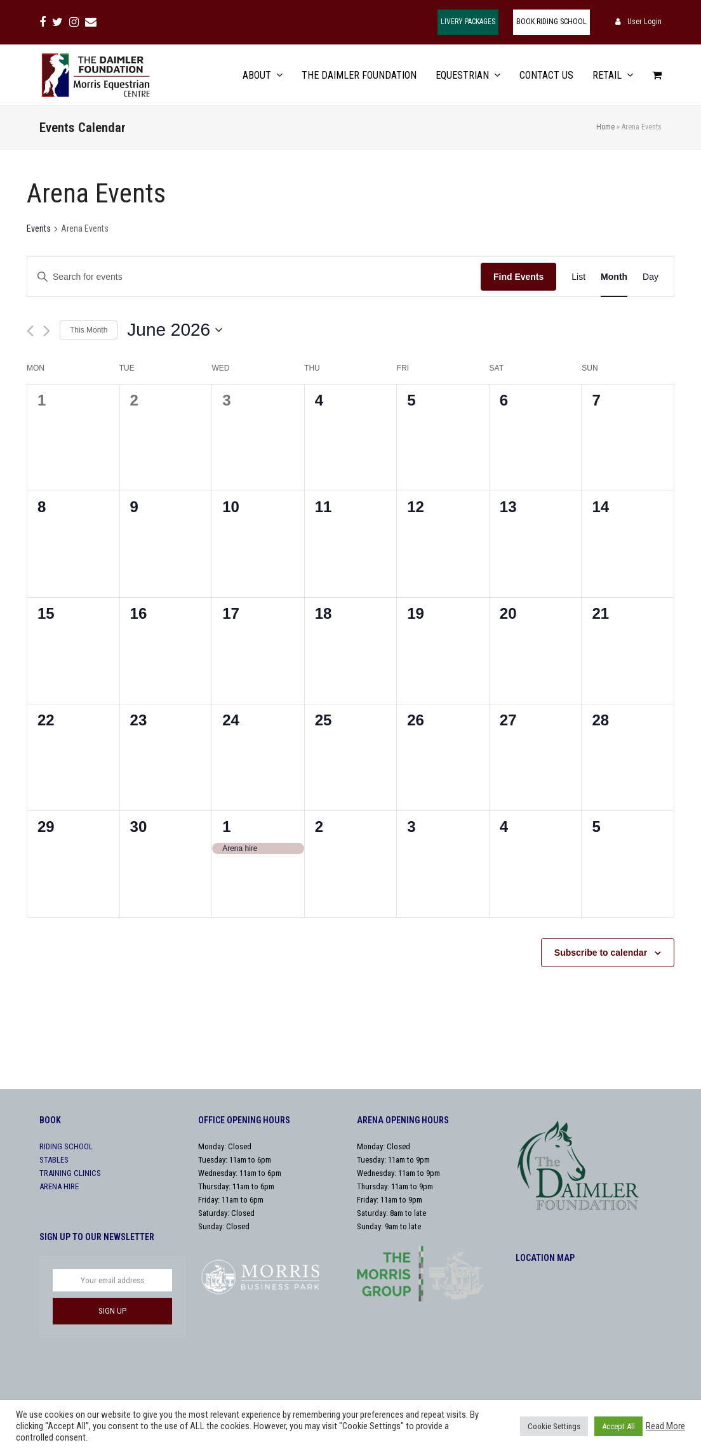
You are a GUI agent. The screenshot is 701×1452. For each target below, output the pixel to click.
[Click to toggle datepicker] (174, 330)
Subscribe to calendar (600, 952)
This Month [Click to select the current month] (88, 330)
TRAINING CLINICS (70, 1173)
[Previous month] (30, 331)
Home (605, 126)
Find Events (518, 277)
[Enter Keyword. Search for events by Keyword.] (254, 277)
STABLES (54, 1160)
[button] (657, 75)
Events (39, 228)
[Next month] (46, 331)
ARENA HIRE (59, 1186)
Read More (665, 1426)
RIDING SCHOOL (66, 1146)
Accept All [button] (618, 1426)
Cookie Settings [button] (554, 1426)
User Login (644, 21)
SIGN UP (112, 1311)
